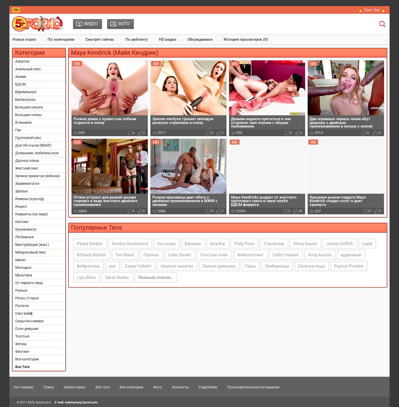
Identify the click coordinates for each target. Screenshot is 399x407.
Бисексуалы (25, 99)
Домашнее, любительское (37, 153)
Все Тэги (22, 367)
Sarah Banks (117, 277)
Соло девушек (27, 329)
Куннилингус (26, 229)
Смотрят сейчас (100, 39)
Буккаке (193, 243)
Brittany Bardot (91, 254)
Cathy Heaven (286, 254)
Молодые (23, 267)
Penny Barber (90, 243)
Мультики (23, 275)
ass (112, 266)
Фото (157, 387)
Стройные (274, 243)
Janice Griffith (339, 243)
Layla (367, 243)
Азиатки (22, 61)
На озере (166, 243)
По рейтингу (136, 39)
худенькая (350, 254)
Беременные (25, 92)
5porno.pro (43, 402)
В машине (23, 122)
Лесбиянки (24, 237)
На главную (23, 387)
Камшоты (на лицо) (31, 214)
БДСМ (20, 84)
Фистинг (22, 351)
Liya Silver (86, 277)
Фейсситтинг (250, 254)
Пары (250, 266)
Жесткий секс (26, 168)
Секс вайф (24, 313)
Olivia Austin (305, 243)
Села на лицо (311, 266)
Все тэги (102, 387)
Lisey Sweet (179, 254)
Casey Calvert (138, 266)
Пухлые (151, 254)
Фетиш (20, 344)
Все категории (27, 359)
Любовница (277, 266)
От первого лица (29, 283)
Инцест (21, 206)
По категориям (61, 39)
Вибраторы (88, 266)
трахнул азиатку (176, 266)
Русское (22, 306)
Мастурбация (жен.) (32, 245)
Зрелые (21, 191)
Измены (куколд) (29, 199)
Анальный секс (28, 69)
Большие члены (28, 115)
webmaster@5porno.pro (81, 402)
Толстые (22, 336)
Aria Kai (217, 243)
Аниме (20, 77)
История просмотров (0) (246, 39)
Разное (21, 290)
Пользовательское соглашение (253, 387)
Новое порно (24, 39)
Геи (18, 130)
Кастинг (22, 222)
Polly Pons (244, 243)
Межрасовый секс (30, 252)
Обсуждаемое (200, 39)
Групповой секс (28, 138)
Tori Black (124, 254)
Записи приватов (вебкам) (37, 176)
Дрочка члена (27, 161)
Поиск (49, 387)
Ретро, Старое (27, 298)
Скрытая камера (29, 321)
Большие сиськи (29, 107)
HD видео (167, 39)
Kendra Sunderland (130, 243)
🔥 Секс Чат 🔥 (372, 10)
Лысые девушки (218, 266)
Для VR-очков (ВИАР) (33, 145)
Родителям (208, 387)
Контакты (180, 387)
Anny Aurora (319, 254)
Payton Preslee (348, 266)
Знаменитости (27, 183)
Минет (20, 260)
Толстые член (214, 254)
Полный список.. (155, 277)
